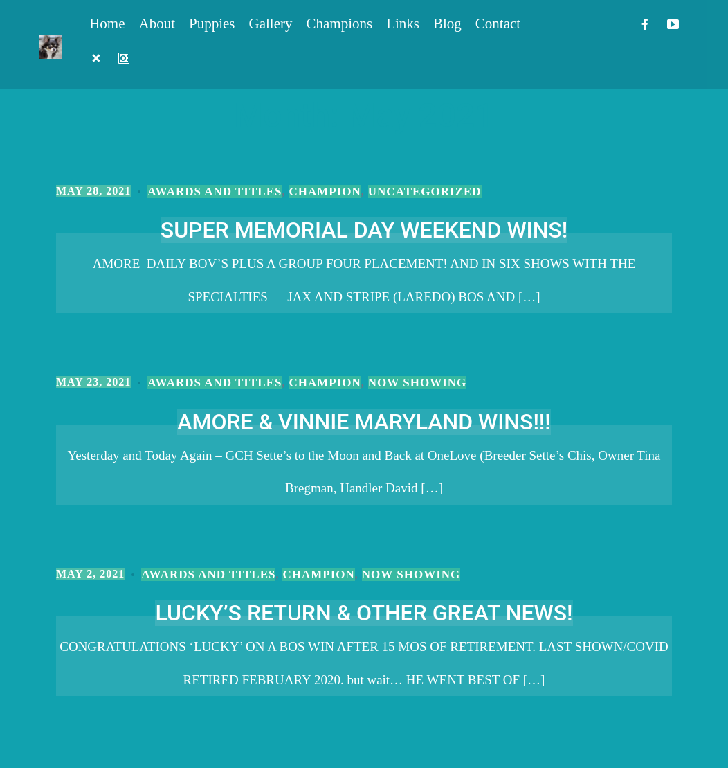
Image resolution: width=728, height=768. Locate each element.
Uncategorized (425, 191)
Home (107, 23)
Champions (340, 23)
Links (402, 23)
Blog (447, 23)
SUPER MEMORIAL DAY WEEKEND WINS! (364, 230)
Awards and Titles (214, 191)
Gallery (271, 23)
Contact (497, 23)
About (157, 23)
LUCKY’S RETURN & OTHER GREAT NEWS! (363, 613)
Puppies (212, 23)
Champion (325, 191)
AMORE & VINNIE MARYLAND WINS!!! (364, 422)
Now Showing (417, 382)
